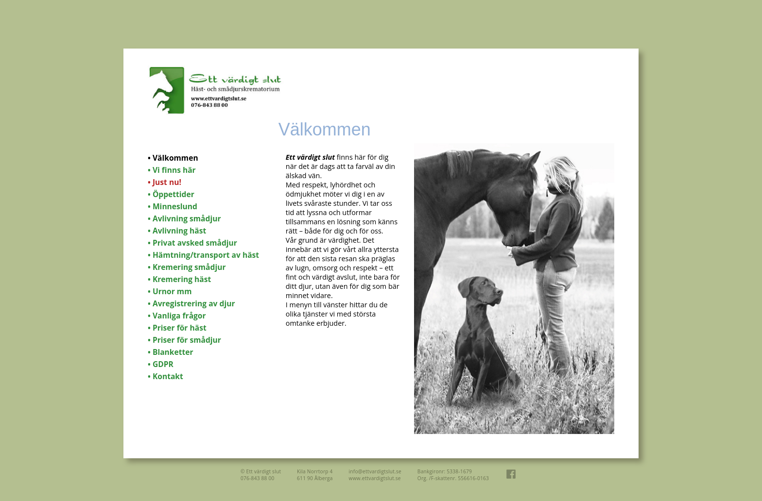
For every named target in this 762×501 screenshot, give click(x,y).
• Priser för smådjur (184, 339)
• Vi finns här (172, 170)
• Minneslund (172, 206)
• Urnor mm (169, 291)
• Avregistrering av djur (191, 303)
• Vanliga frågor (177, 315)
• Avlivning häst (177, 230)
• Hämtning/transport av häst (203, 255)
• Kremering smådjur (186, 267)
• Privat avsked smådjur (192, 242)
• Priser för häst (177, 327)
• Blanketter (170, 352)
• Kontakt (165, 376)
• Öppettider (171, 194)
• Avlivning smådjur (184, 218)
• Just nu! (164, 182)
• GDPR (160, 364)
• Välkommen (173, 157)
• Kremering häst (179, 279)
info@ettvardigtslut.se (375, 471)
